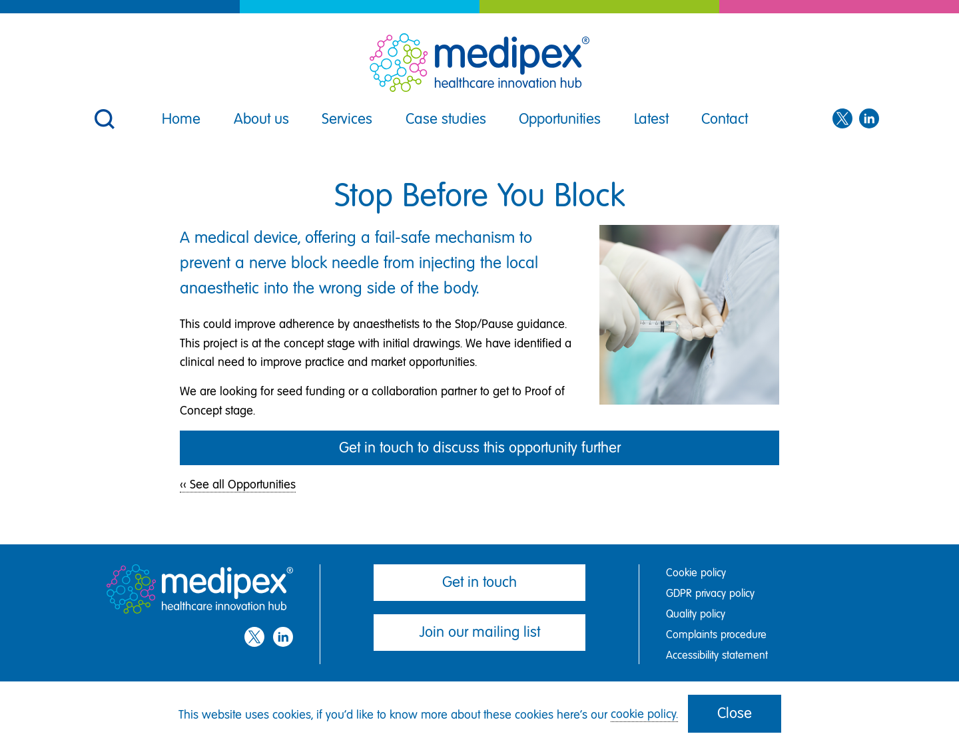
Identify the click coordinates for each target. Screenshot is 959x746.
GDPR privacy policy (710, 593)
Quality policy (695, 614)
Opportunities (560, 119)
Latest (651, 119)
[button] (103, 110)
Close (734, 713)
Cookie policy (696, 572)
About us (261, 119)
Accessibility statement (717, 655)
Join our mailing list (480, 632)
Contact (724, 119)
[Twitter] (842, 119)
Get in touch (479, 582)
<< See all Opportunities (238, 484)
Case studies (446, 119)
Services (347, 119)
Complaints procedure (716, 634)
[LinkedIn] (869, 119)
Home (181, 119)
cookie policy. (644, 714)
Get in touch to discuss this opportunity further (480, 448)
